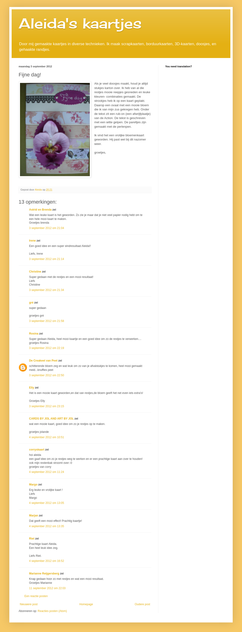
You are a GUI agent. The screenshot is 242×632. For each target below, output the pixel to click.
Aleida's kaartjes (80, 23)
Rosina (33, 333)
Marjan (34, 515)
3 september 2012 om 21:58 (46, 321)
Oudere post (142, 604)
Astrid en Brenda (40, 209)
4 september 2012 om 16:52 (46, 561)
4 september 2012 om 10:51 (46, 437)
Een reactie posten (36, 596)
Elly (31, 387)
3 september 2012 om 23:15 (46, 406)
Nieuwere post (29, 604)
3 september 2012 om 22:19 (46, 348)
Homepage (86, 604)
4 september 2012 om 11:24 (46, 472)
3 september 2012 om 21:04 (46, 228)
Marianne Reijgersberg (44, 573)
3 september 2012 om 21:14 (46, 259)
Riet (31, 538)
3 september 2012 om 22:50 (46, 375)
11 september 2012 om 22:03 (47, 588)
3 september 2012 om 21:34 (46, 290)
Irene (32, 240)
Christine (35, 271)
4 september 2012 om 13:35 (46, 526)
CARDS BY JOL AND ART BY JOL (51, 418)
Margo (33, 484)
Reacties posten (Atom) (52, 611)
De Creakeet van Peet (43, 360)
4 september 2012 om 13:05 (46, 503)
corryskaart (36, 449)
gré (31, 302)
